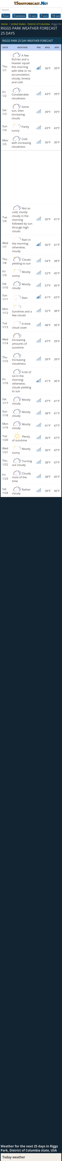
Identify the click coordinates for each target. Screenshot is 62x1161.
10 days (56, 16)
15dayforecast (31, 3)
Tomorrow (19, 16)
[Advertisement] (31, 176)
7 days (44, 16)
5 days (33, 16)
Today (6, 16)
